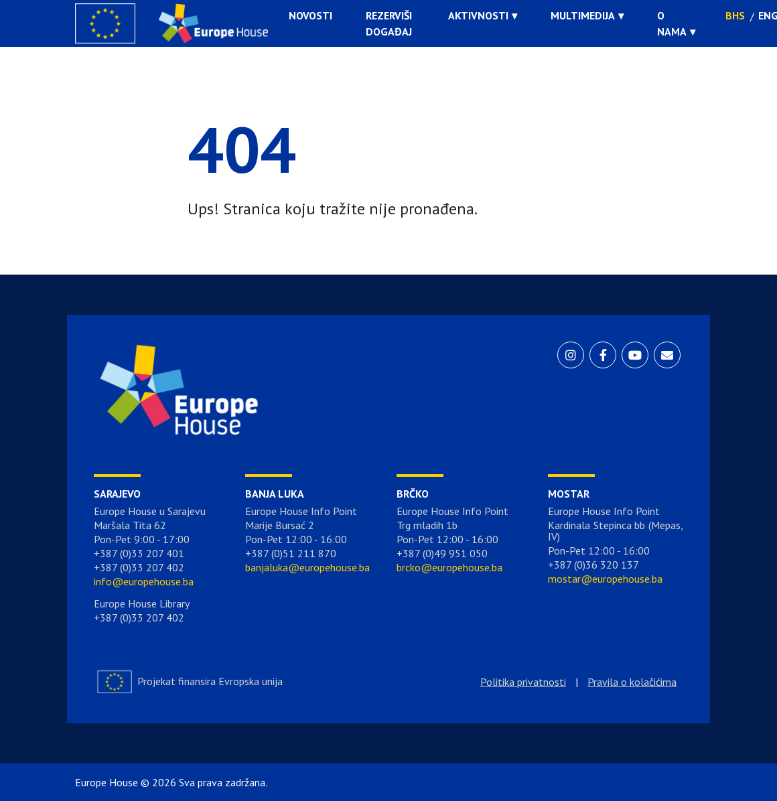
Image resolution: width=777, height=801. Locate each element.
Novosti (310, 15)
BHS (735, 15)
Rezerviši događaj (389, 23)
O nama (672, 23)
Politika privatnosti (523, 681)
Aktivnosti (478, 15)
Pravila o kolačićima (632, 681)
